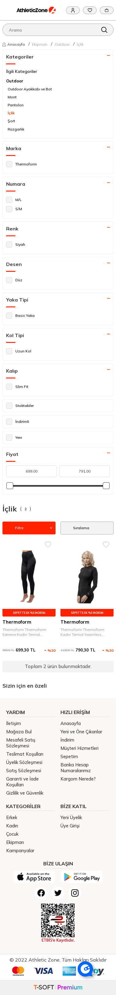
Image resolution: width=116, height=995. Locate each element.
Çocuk (12, 834)
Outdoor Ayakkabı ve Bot (30, 89)
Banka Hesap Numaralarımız (75, 767)
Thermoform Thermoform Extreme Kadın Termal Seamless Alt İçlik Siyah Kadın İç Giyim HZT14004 (28, 632)
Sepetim (69, 756)
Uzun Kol (18, 351)
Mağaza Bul (19, 732)
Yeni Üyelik (71, 817)
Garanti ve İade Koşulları (22, 782)
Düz (14, 280)
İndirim (67, 740)
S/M (14, 209)
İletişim (13, 723)
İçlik (80, 44)
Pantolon (16, 105)
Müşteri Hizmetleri (79, 748)
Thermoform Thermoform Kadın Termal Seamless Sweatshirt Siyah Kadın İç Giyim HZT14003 (82, 632)
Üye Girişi (69, 826)
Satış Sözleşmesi (23, 770)
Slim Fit (17, 387)
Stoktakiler (20, 406)
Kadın (12, 826)
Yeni (14, 438)
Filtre (29, 528)
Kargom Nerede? (78, 779)
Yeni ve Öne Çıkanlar (81, 732)
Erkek (11, 817)
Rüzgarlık (16, 129)
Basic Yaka (20, 316)
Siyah (15, 244)
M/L (13, 200)
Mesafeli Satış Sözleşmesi (20, 743)
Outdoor (62, 44)
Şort (11, 121)
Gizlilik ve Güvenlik (24, 793)
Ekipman (39, 44)
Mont (12, 97)
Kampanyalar (20, 850)
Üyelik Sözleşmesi (24, 762)
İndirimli (17, 422)
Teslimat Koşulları (24, 754)
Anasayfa (13, 44)
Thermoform (21, 164)
